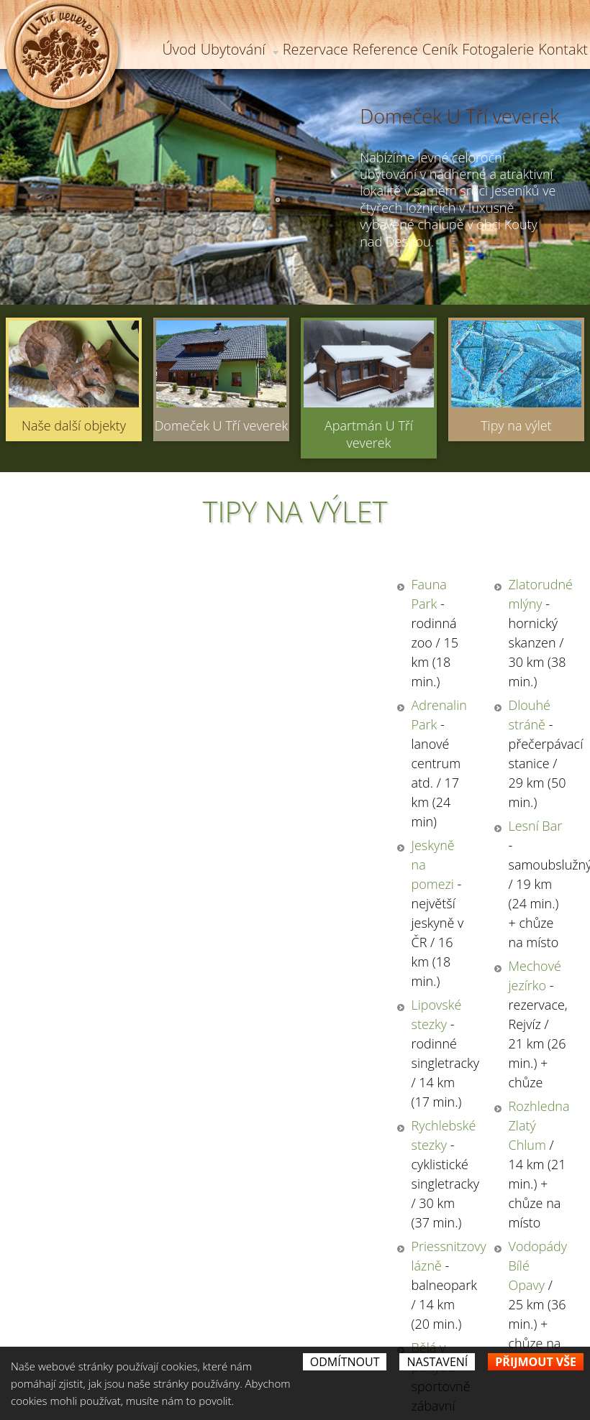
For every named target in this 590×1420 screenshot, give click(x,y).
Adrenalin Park (87, 627)
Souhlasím (324, 1117)
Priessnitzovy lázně (99, 799)
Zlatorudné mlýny (376, 584)
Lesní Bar (352, 670)
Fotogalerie (498, 49)
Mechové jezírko (372, 713)
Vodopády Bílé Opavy (386, 799)
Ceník (440, 49)
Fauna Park (77, 584)
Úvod (179, 49)
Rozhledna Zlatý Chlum (391, 756)
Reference (385, 49)
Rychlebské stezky (96, 756)
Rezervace (315, 49)
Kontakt (563, 49)
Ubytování (239, 49)
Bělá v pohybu (86, 843)
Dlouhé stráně (366, 627)
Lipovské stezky (89, 713)
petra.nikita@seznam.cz (377, 1335)
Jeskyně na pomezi (98, 670)
